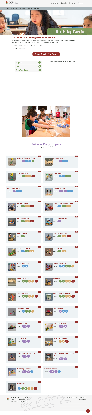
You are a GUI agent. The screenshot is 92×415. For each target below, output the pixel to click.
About (30, 8)
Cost (17, 66)
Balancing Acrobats (24, 373)
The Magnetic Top (60, 235)
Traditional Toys (23, 310)
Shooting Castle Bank (24, 250)
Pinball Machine (23, 295)
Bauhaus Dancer (59, 190)
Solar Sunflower (23, 175)
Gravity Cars (57, 175)
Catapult (56, 280)
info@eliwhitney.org (24, 405)
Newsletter (54, 3)
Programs (14, 8)
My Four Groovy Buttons (26, 355)
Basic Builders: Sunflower (26, 160)
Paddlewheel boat (59, 265)
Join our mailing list (47, 401)
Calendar (64, 3)
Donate (72, 3)
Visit (7, 8)
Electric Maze (58, 250)
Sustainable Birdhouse (61, 295)
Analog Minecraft (23, 220)
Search (79, 3)
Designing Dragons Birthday (63, 205)
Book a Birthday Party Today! (46, 54)
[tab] (28, 62)
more (39, 156)
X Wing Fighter (22, 205)
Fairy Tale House (13, 188)
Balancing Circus (23, 265)
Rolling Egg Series (60, 220)
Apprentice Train (59, 160)
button (88, 411)
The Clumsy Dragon (60, 325)
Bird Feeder (21, 388)
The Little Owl (22, 340)
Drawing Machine (60, 340)
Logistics (19, 62)
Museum (23, 8)
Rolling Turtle (22, 325)
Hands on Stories (50, 371)
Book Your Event (22, 70)
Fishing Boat (58, 310)
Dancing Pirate (22, 235)
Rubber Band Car (23, 280)
